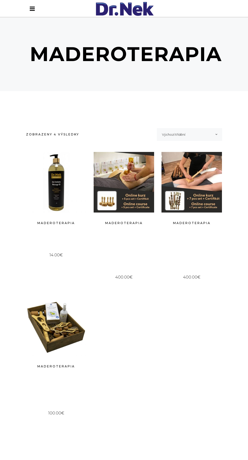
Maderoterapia (56, 223)
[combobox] (189, 134)
